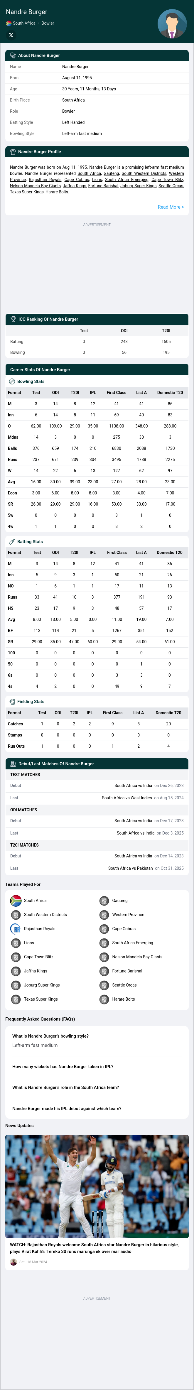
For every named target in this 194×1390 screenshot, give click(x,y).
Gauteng (111, 173)
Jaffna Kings (74, 185)
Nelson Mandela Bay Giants (35, 185)
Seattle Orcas (170, 185)
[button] (97, 1186)
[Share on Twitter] (11, 35)
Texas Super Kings (27, 192)
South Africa (89, 173)
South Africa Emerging (127, 179)
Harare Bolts (56, 192)
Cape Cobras (77, 179)
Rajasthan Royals (45, 179)
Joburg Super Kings (138, 185)
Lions (97, 179)
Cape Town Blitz (167, 179)
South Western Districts (144, 173)
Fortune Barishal (103, 185)
